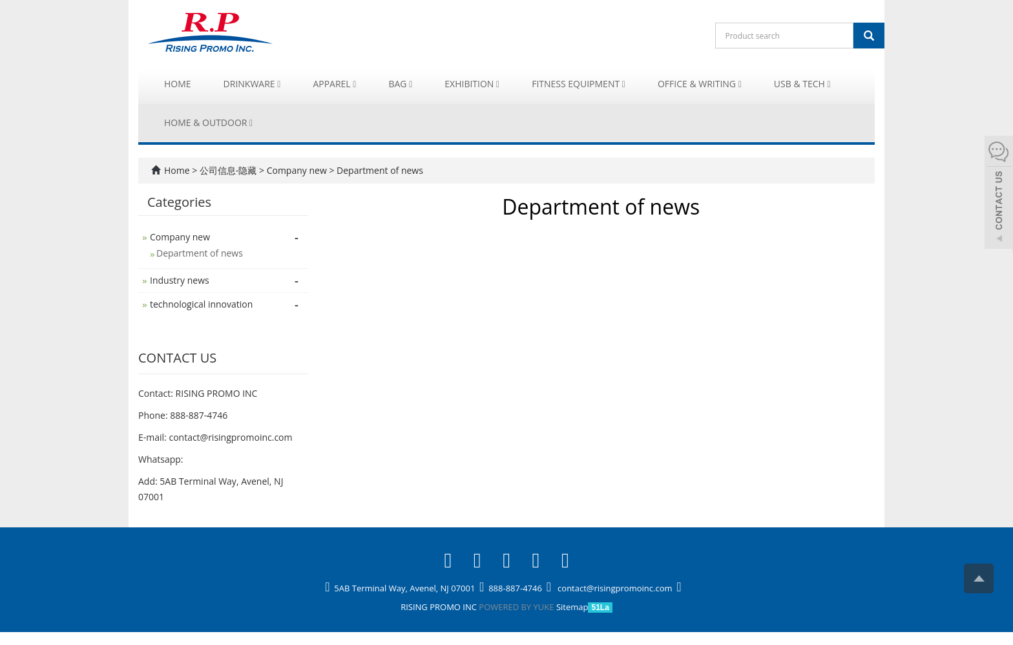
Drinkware (252, 84)
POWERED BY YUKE (517, 607)
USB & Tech (802, 84)
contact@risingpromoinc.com (230, 437)
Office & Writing (700, 84)
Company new (296, 170)
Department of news (378, 170)
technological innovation (201, 304)
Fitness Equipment (578, 84)
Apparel (334, 84)
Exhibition (471, 84)
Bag (400, 84)
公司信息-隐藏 (229, 170)
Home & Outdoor (208, 122)
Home (177, 84)
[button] (278, 84)
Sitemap (572, 607)
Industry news (179, 280)
